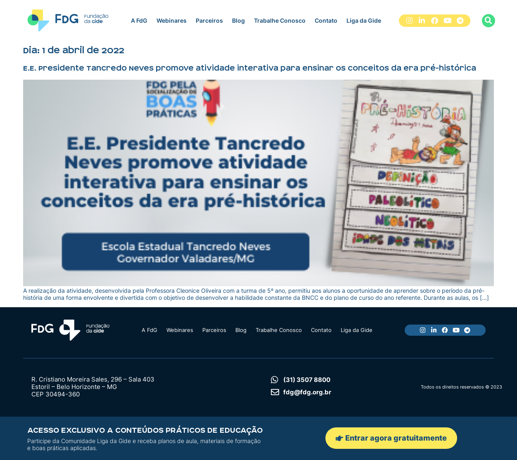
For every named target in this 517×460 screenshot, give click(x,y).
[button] (488, 20)
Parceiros (209, 20)
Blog (238, 20)
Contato (326, 20)
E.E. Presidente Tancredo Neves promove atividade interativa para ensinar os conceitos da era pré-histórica (249, 68)
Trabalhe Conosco (280, 20)
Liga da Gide (363, 20)
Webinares (172, 20)
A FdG (139, 20)
